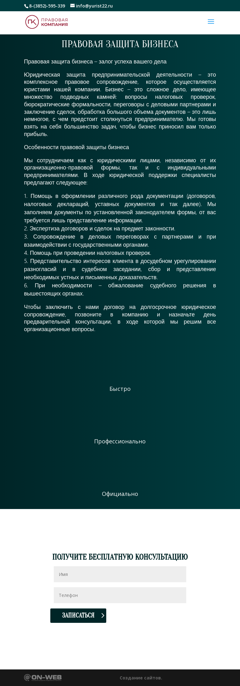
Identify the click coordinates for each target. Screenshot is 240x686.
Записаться (78, 615)
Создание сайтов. (141, 678)
